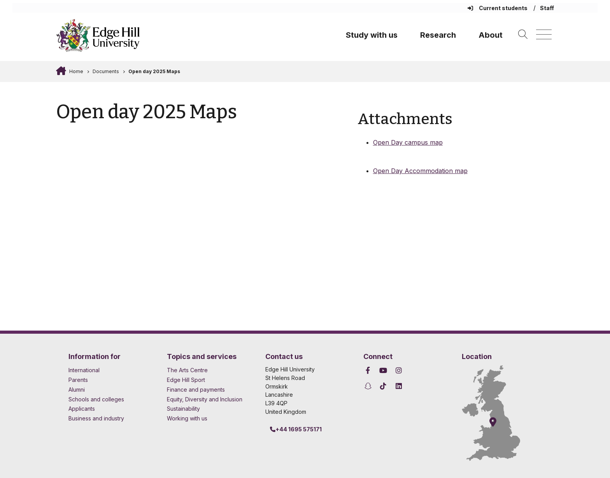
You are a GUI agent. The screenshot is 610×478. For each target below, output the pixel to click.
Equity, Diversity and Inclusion (204, 399)
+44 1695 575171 (296, 429)
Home (75, 71)
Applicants (81, 408)
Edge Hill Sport (186, 379)
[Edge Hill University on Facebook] (369, 370)
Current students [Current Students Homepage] (498, 8)
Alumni (76, 389)
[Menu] (544, 35)
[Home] (98, 35)
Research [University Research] (438, 35)
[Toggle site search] (523, 34)
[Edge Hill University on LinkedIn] (398, 386)
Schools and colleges (96, 399)
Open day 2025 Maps (154, 71)
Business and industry (96, 418)
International (84, 370)
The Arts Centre (187, 370)
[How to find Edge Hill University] (491, 413)
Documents (106, 71)
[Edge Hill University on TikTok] (383, 386)
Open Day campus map (408, 142)
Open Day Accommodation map (420, 171)
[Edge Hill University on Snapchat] (369, 386)
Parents (78, 379)
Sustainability (183, 408)
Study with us (372, 35)
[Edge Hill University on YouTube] (383, 370)
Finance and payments (196, 389)
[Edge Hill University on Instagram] (398, 370)
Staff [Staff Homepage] (547, 8)
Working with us (187, 418)
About (491, 35)
